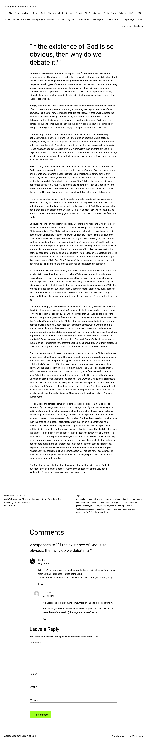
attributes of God (120, 499)
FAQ (131, 13)
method (86, 506)
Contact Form (110, 13)
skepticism (80, 512)
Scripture (127, 509)
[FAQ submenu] (134, 13)
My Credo (72, 19)
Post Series (84, 19)
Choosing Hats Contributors (60, 13)
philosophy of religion (99, 506)
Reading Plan (98, 19)
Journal (61, 19)
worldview (104, 512)
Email (33, 686)
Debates (122, 13)
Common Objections (22, 499)
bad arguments (135, 499)
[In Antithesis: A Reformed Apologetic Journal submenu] (53, 19)
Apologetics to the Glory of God (20, 6)
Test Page (138, 26)
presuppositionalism (96, 509)
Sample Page (128, 19)
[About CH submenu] (18, 13)
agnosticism (81, 499)
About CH (13, 13)
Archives (26, 13)
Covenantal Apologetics (110, 502)
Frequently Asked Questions (44, 499)
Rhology (42, 560)
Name (33, 674)
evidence (133, 502)
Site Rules (126, 26)
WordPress (137, 736)
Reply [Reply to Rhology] (40, 584)
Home (7, 19)
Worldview (26, 502)
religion (109, 509)
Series (140, 19)
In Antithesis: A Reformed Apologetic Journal (33, 19)
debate (125, 502)
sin (133, 509)
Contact (96, 13)
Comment (35, 642)
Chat (35, 13)
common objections (90, 502)
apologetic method (95, 499)
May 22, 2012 (44, 563)
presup (113, 506)
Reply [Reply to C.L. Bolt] (45, 619)
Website (34, 700)
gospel (79, 506)
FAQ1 (140, 13)
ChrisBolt (8, 499)
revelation (117, 509)
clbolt (78, 502)
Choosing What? (83, 13)
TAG (88, 512)
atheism (108, 499)
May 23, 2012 (48, 596)
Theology (95, 512)
